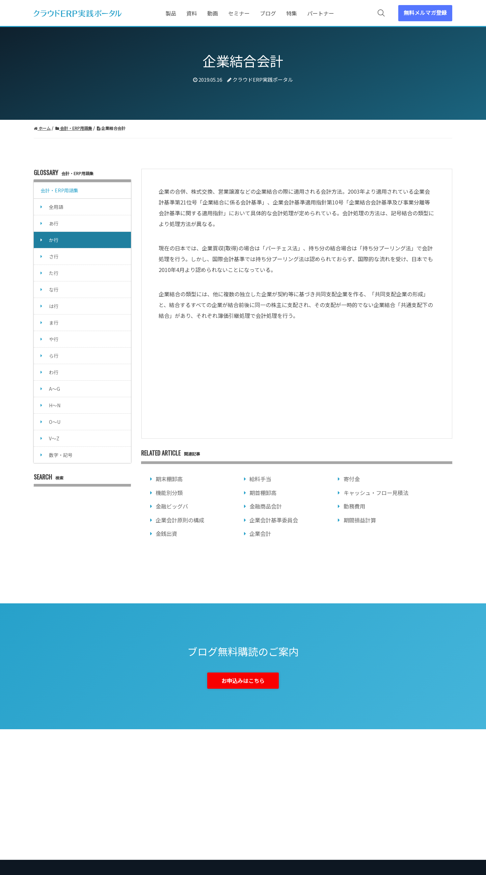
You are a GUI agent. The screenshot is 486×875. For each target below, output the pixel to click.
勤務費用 (354, 506)
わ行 (53, 372)
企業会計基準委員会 (273, 520)
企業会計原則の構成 (180, 520)
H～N (54, 405)
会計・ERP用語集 (59, 190)
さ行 (53, 256)
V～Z (54, 438)
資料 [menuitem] (191, 13)
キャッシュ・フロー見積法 (376, 493)
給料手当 (260, 479)
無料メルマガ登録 (425, 12)
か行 (53, 240)
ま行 (53, 322)
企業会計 (260, 533)
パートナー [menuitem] (320, 13)
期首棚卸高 (262, 493)
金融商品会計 (265, 506)
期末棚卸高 (169, 479)
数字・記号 (61, 455)
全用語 (56, 206)
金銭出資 (166, 533)
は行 (53, 306)
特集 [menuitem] (291, 13)
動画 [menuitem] (212, 13)
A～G (54, 388)
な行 (53, 289)
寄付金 (352, 479)
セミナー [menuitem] (239, 13)
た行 (53, 273)
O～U (54, 421)
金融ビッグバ (172, 506)
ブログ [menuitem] (268, 13)
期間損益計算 (360, 520)
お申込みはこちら (243, 681)
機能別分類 (169, 493)
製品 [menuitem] (170, 13)
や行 (53, 339)
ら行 (53, 355)
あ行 (53, 223)
